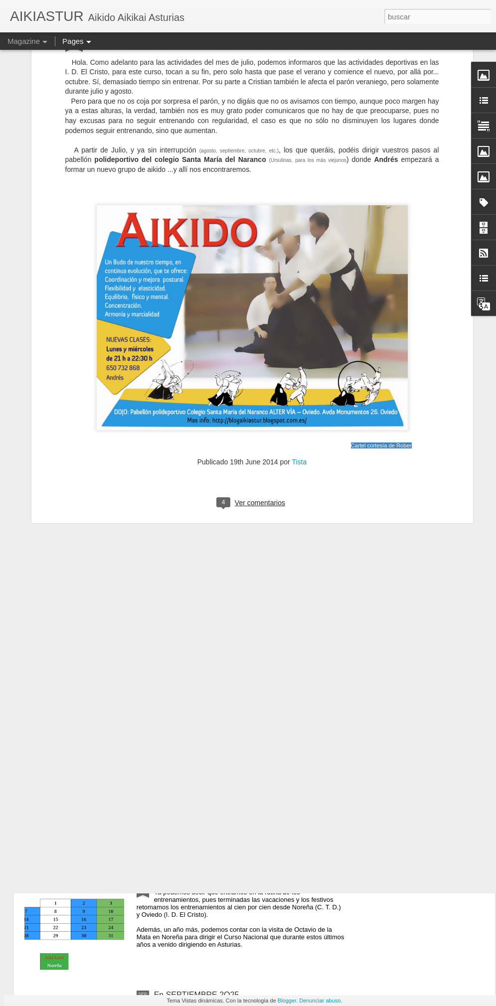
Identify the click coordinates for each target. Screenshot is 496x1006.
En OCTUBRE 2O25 (190, 881)
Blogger (287, 1001)
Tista (299, 339)
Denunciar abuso (319, 1001)
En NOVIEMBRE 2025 (194, 655)
